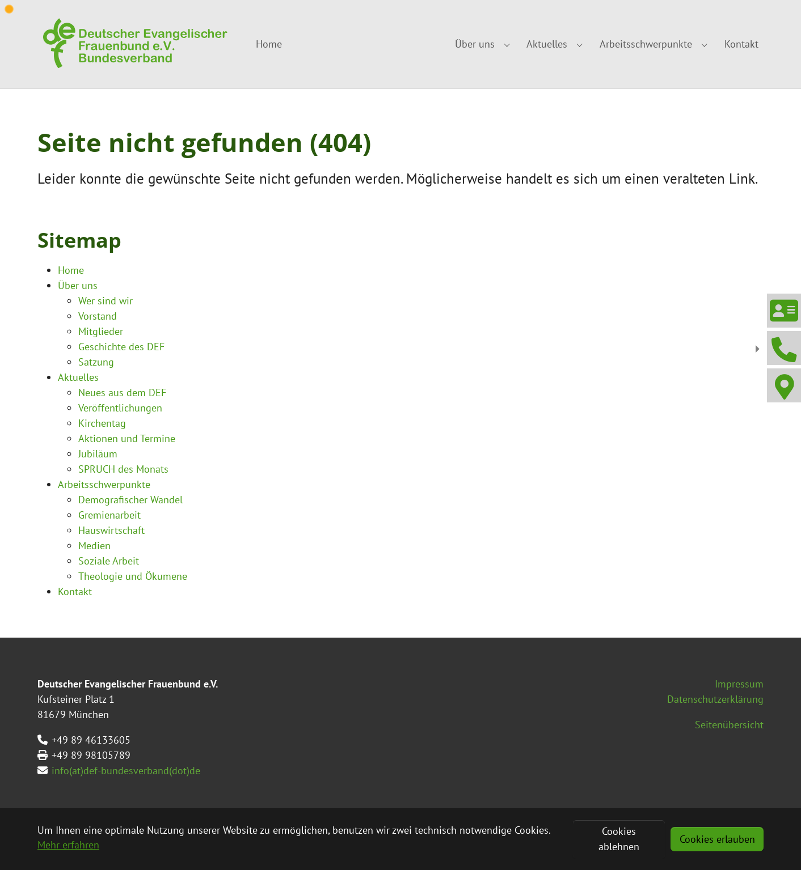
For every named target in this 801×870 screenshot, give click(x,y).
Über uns (78, 285)
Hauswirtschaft (111, 530)
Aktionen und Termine (126, 438)
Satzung (96, 361)
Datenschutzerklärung (715, 699)
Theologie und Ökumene (132, 576)
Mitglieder (100, 331)
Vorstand (97, 315)
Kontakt (75, 591)
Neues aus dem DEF (122, 392)
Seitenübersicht (729, 724)
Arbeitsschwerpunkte (104, 484)
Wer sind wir (105, 300)
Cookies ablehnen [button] (618, 839)
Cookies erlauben (717, 839)
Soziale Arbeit (108, 560)
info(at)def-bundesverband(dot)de (126, 770)
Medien (94, 545)
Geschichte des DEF (121, 346)
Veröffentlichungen (120, 407)
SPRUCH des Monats (123, 469)
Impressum (739, 683)
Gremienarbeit (109, 514)
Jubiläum (97, 453)
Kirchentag (102, 423)
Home (71, 270)
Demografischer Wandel (130, 499)
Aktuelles (78, 377)
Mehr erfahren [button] (68, 844)
